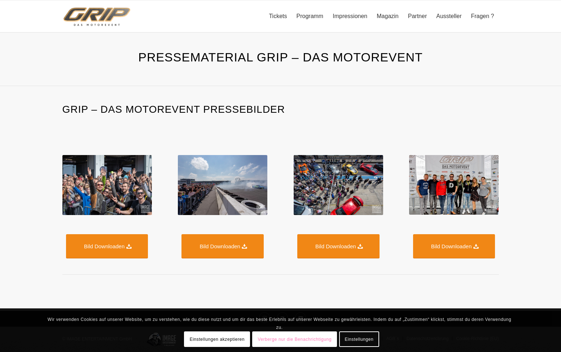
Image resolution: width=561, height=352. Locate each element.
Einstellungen (359, 339)
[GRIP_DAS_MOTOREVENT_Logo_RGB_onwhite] (97, 16)
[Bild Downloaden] (107, 246)
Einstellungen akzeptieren (217, 339)
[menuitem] (278, 16)
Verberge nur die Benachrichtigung (295, 339)
